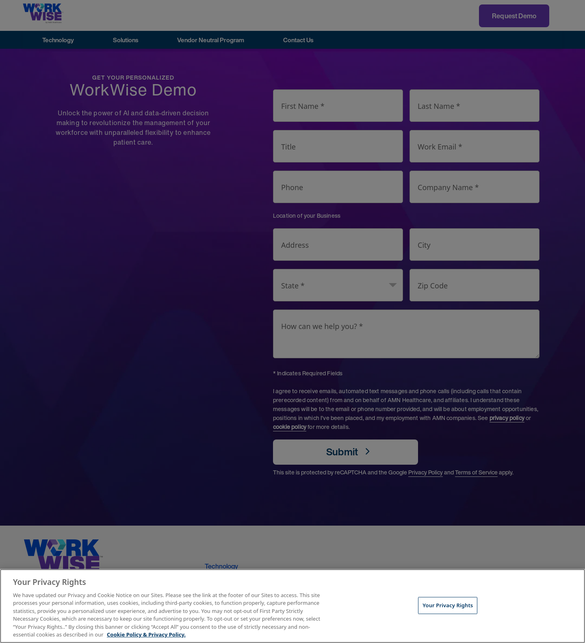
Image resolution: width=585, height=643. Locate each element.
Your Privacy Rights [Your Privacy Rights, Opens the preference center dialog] (447, 605)
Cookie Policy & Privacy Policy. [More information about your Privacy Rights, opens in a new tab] (146, 634)
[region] (292, 606)
